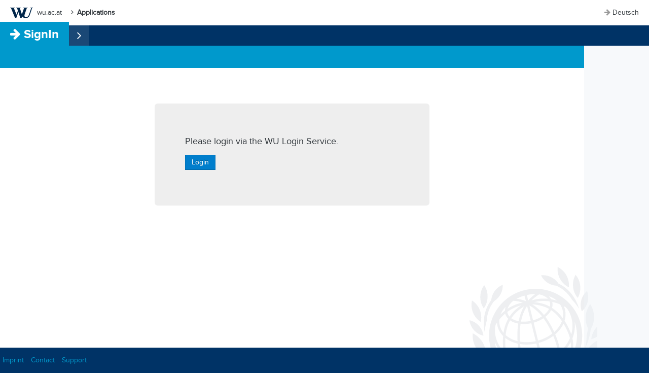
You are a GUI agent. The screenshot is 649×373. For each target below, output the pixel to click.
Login (200, 162)
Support (74, 360)
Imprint (13, 360)
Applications (96, 12)
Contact (43, 360)
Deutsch (625, 12)
